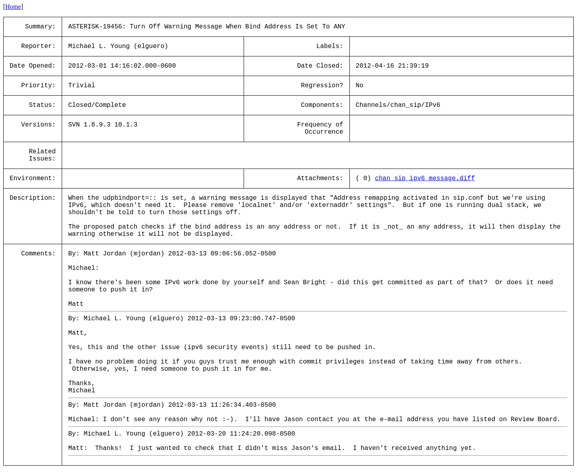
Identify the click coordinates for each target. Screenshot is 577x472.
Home (13, 6)
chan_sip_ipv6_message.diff (425, 178)
